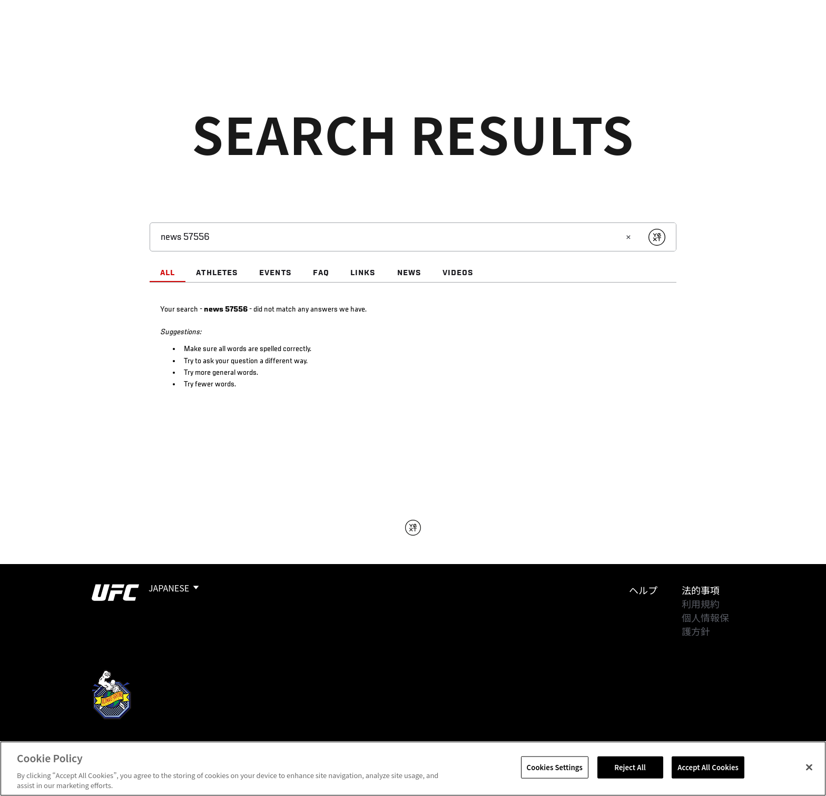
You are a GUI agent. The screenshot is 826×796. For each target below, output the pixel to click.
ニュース (266, 40)
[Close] (809, 767)
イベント (87, 40)
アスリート (208, 40)
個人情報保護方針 (705, 624)
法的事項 (701, 590)
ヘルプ (643, 590)
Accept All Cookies (708, 767)
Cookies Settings (555, 767)
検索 (712, 40)
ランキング (145, 40)
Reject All (630, 767)
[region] (413, 768)
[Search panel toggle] (740, 40)
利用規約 (701, 603)
